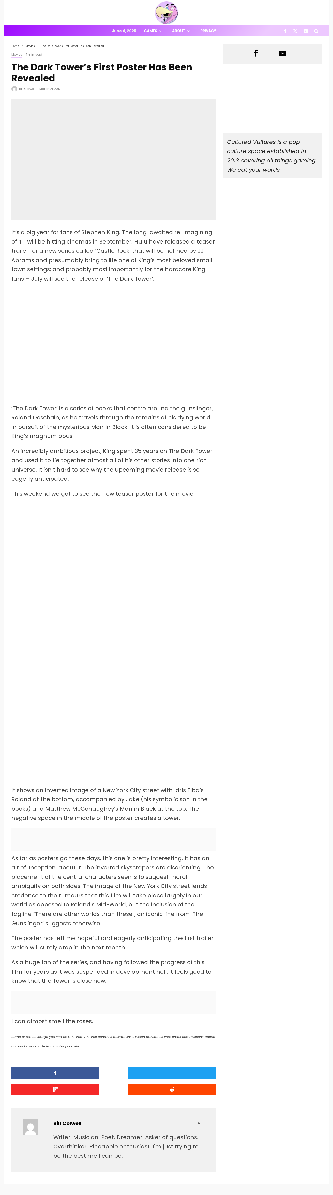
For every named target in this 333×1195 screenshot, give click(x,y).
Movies (16, 54)
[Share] (35, 1027)
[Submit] (191, 1027)
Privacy (208, 30)
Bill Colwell (27, 89)
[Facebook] (285, 30)
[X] (295, 30)
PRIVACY (65, 1192)
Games (150, 30)
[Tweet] (87, 1027)
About (178, 30)
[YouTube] (305, 30)
